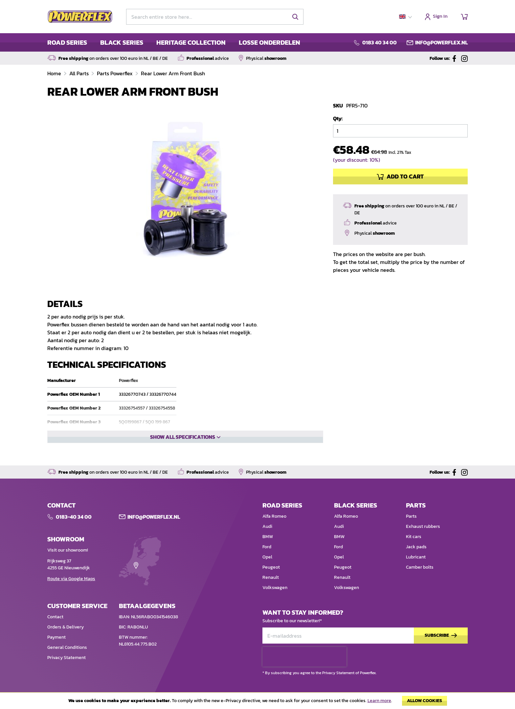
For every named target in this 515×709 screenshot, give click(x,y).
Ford (266, 558)
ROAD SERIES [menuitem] (67, 42)
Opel (267, 568)
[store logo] (80, 17)
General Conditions (67, 658)
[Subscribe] (441, 647)
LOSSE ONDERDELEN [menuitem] (269, 42)
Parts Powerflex (115, 73)
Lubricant (416, 568)
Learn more (379, 700)
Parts (411, 527)
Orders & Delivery (65, 638)
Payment (56, 648)
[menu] (174, 42)
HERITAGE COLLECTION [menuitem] (191, 42)
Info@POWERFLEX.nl (153, 528)
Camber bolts (420, 578)
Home (54, 73)
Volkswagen (274, 599)
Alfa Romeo (274, 527)
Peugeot (271, 578)
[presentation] (304, 668)
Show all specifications (182, 459)
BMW (267, 548)
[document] (257, 702)
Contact (55, 628)
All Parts (79, 73)
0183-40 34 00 (74, 528)
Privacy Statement (66, 669)
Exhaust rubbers (423, 537)
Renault (270, 588)
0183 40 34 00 (379, 42)
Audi (267, 537)
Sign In (440, 16)
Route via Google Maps (71, 590)
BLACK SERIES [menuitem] (121, 42)
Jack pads (416, 558)
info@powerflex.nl (441, 42)
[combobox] (214, 17)
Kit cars (413, 548)
